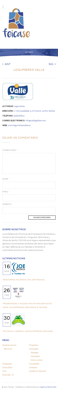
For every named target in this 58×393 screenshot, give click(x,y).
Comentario (9, 150)
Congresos (7, 364)
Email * (5, 191)
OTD (4, 371)
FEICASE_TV (8, 375)
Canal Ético (7, 367)
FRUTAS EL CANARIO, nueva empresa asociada (28, 331)
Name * (5, 179)
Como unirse (36, 360)
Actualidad (34, 364)
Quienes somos (9, 345)
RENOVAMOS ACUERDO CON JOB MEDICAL (24, 280)
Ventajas (34, 352)
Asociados (33, 349)
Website (7, 204)
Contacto (33, 367)
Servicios (8, 349)
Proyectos (33, 345)
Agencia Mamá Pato (48, 387)
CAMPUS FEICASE (37, 371)
